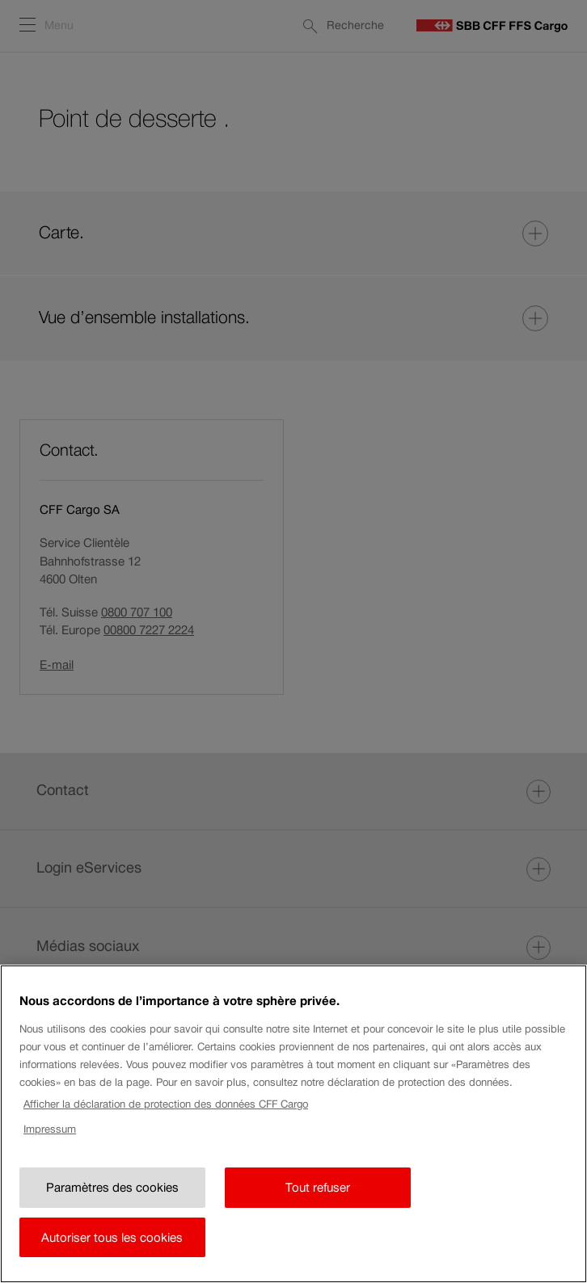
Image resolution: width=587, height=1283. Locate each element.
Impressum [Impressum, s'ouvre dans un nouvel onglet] (49, 1150)
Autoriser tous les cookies (112, 1258)
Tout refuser (317, 1208)
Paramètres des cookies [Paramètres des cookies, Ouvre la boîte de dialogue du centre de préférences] (112, 1208)
